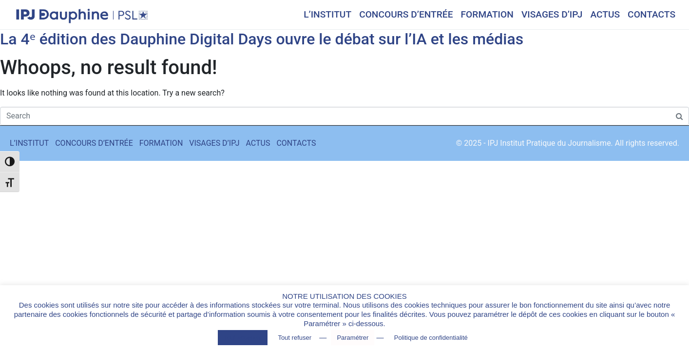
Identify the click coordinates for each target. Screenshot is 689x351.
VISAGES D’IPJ (552, 14)
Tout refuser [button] (294, 337)
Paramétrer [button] (352, 337)
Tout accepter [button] (243, 337)
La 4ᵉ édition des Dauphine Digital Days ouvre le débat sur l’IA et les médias (261, 39)
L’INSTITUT (327, 14)
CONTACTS (651, 14)
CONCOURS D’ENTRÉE (406, 14)
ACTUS (605, 14)
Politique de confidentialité (431, 337)
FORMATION (487, 14)
